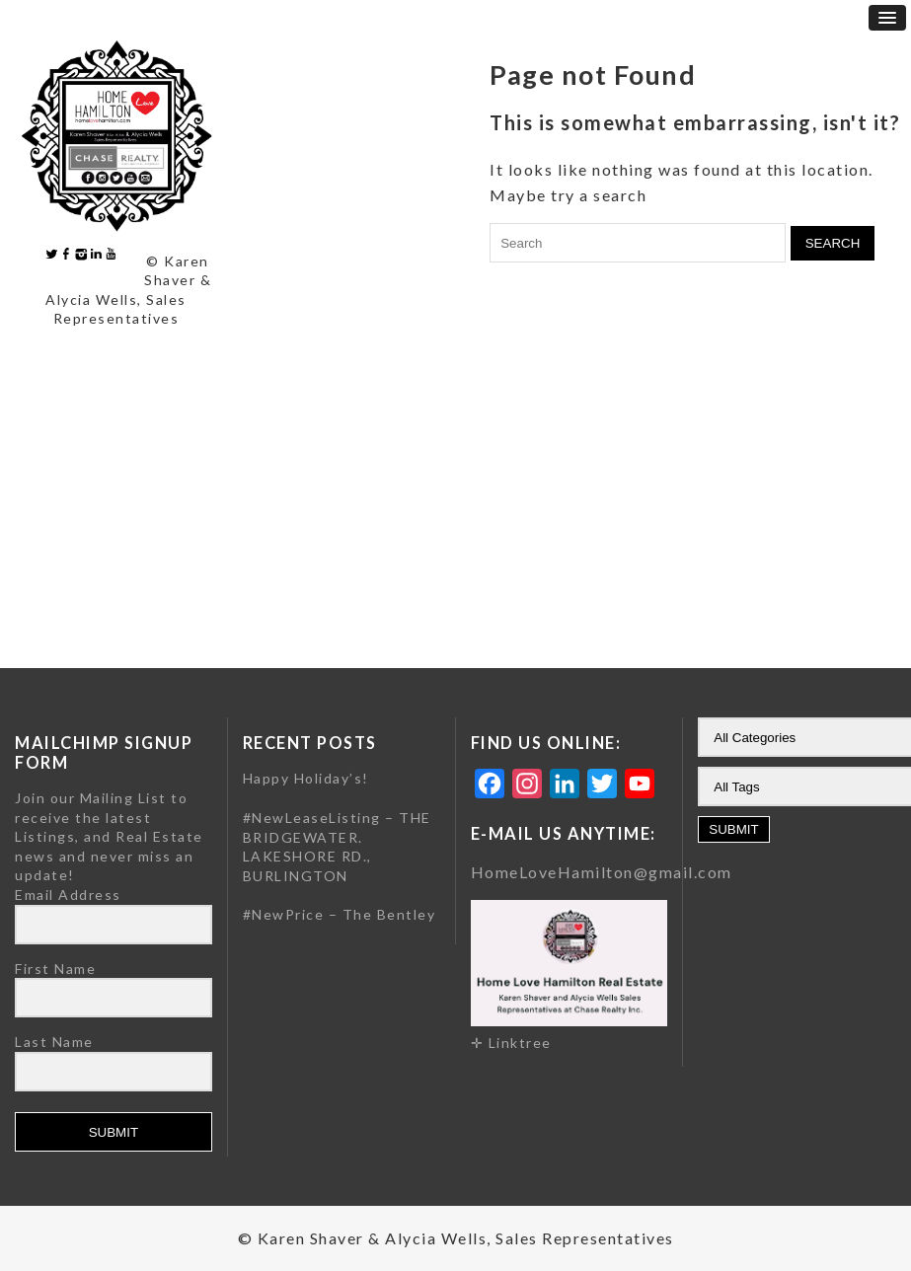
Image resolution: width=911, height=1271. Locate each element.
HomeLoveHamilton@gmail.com (601, 871)
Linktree (520, 1042)
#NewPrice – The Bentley (339, 914)
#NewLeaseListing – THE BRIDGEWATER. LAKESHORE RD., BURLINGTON (337, 846)
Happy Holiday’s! (306, 778)
